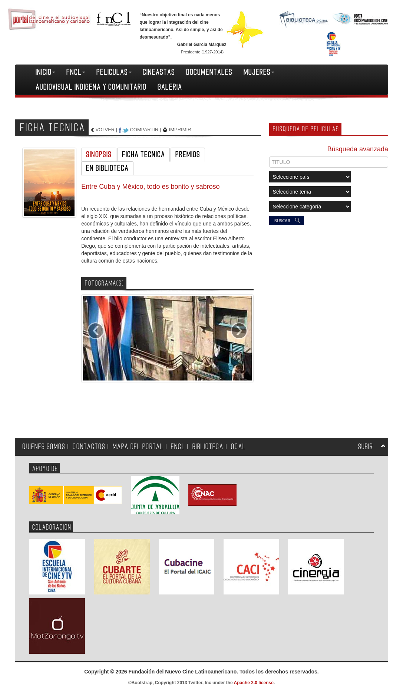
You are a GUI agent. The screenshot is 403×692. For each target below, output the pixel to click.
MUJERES (259, 72)
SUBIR (365, 447)
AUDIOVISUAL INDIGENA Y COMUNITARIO (91, 87)
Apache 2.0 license (254, 682)
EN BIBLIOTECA (107, 168)
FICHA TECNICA (143, 155)
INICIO (45, 72)
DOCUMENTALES (209, 72)
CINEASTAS (159, 72)
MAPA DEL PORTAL (138, 447)
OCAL (238, 447)
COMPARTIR (144, 129)
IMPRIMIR (180, 129)
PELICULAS (114, 72)
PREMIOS (187, 155)
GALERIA (170, 87)
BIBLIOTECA (208, 447)
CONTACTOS (89, 447)
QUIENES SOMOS (43, 447)
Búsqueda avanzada (357, 149)
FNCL (75, 72)
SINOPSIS (99, 155)
